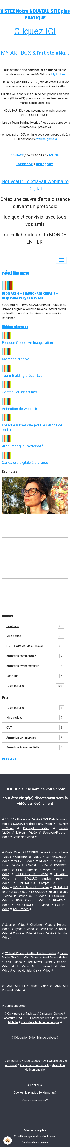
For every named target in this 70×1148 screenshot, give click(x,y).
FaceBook (24, 164)
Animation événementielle (35, 666)
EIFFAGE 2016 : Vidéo (32, 874)
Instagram (44, 164)
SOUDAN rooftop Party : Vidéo (33, 824)
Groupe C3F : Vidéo (32, 896)
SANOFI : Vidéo (37, 865)
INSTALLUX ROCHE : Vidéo (31, 887)
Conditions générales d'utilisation (35, 1136)
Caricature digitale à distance (25, 463)
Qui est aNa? (35, 1085)
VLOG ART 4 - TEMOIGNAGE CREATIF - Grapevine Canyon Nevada (30, 296)
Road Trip (35, 676)
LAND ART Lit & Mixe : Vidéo (27, 986)
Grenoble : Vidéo (23, 837)
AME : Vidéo (21, 909)
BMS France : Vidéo (31, 900)
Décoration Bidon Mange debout (35, 1037)
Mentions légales (35, 1130)
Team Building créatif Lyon (23, 376)
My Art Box (58, 74)
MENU (54, 155)
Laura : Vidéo (45, 933)
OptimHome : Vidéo (28, 857)
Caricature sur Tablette (21, 1013)
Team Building (12, 1060)
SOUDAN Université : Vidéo (22, 819)
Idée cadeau (35, 636)
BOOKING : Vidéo (36, 852)
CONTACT (17, 155)
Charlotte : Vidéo (41, 924)
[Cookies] (7, 1140)
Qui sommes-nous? (35, 1100)
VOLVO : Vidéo (24, 861)
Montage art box (15, 359)
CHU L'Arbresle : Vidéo (33, 870)
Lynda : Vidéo (24, 929)
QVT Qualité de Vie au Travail (35, 646)
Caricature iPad (12, 1018)
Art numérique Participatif (22, 446)
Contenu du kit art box (19, 392)
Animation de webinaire (20, 409)
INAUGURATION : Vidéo (32, 905)
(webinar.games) (46, 139)
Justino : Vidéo (15, 924)
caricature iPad (41, 1018)
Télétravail (35, 626)
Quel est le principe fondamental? (35, 1092)
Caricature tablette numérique (40, 1022)
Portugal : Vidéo (36, 828)
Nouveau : (13, 181)
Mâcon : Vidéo (26, 832)
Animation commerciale (35, 656)
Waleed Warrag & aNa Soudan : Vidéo (30, 953)
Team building (35, 685)
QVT (35, 727)
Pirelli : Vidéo (13, 852)
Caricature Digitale (51, 1013)
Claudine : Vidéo (23, 933)
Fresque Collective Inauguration (27, 343)
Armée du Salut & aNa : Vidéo (31, 970)
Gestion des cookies (35, 1142)
